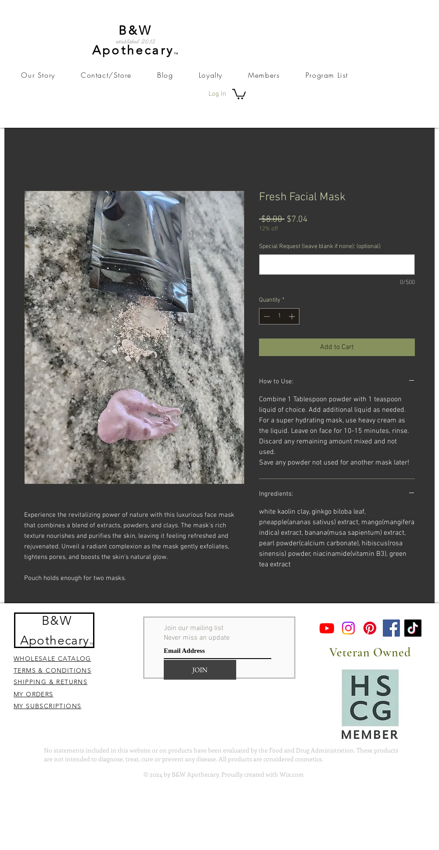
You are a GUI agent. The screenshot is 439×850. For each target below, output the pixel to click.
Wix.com (292, 774)
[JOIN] (200, 670)
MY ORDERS (34, 694)
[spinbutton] (279, 316)
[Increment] (292, 316)
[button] (239, 93)
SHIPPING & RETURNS (50, 682)
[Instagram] (348, 628)
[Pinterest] (369, 628)
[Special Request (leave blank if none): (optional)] (336, 264)
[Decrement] (265, 316)
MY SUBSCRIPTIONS (47, 706)
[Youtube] (326, 628)
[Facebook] (391, 628)
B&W (57, 620)
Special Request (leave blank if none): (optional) (320, 246)
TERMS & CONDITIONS (52, 670)
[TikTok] (412, 628)
